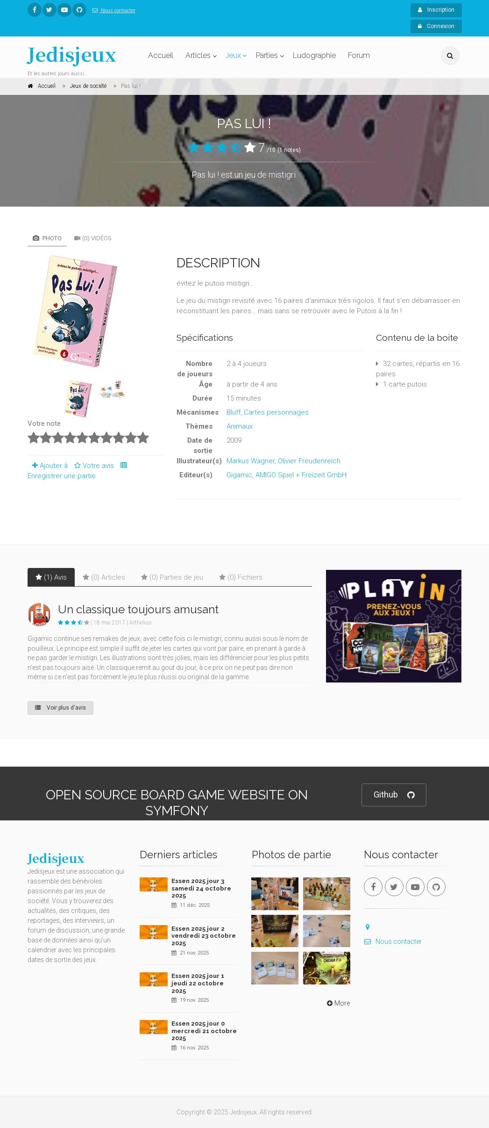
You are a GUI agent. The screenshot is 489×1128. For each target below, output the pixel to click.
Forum (359, 55)
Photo (47, 238)
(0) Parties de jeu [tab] (172, 577)
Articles (198, 55)
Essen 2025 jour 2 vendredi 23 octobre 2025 (203, 936)
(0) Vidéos (93, 238)
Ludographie (314, 55)
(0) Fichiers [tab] (240, 577)
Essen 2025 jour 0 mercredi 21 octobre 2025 (204, 1031)
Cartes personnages (276, 412)
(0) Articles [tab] (104, 577)
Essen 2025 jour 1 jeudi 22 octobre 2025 (197, 983)
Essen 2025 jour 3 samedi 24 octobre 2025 (201, 888)
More (337, 1003)
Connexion (436, 26)
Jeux (233, 55)
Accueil (160, 55)
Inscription (436, 10)
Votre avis (93, 465)
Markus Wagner (251, 461)
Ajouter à (48, 465)
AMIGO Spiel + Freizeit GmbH (301, 475)
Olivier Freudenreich (309, 461)
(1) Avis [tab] (51, 577)
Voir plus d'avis (60, 707)
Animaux (240, 426)
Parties (267, 55)
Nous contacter (112, 10)
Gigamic (239, 475)
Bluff (234, 412)
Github (394, 795)
